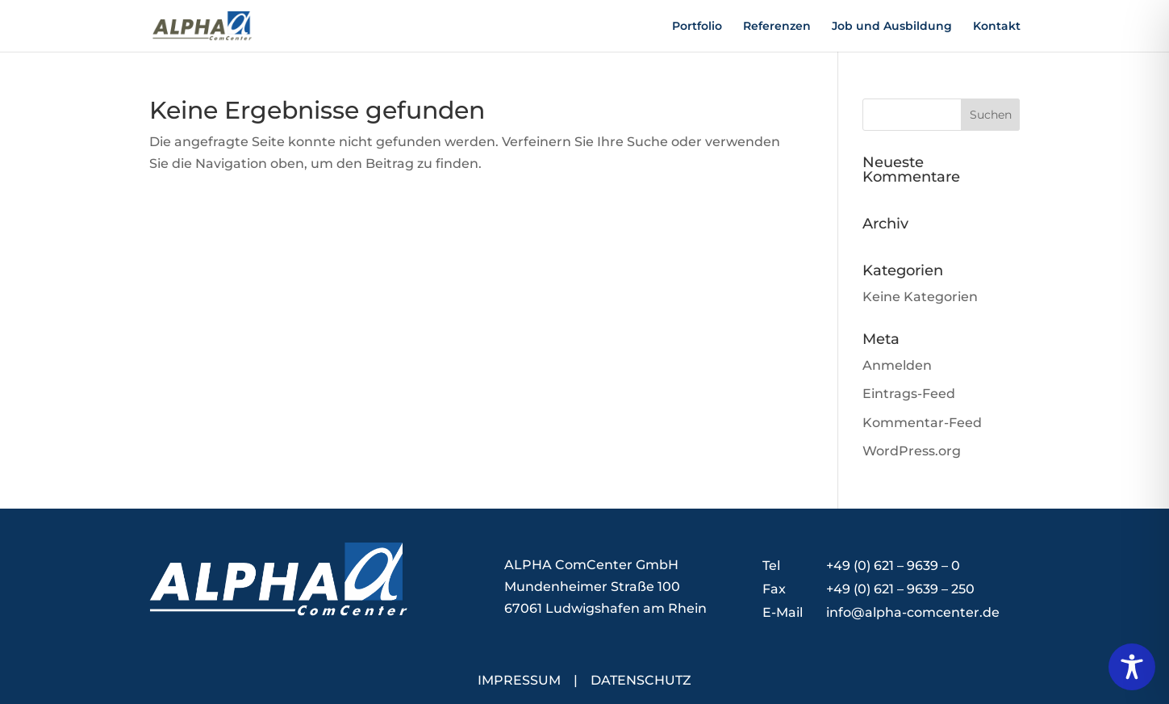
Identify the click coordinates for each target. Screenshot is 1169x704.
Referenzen (777, 26)
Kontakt (997, 26)
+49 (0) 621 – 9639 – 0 (893, 565)
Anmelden (897, 365)
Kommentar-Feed (922, 422)
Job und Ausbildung (892, 26)
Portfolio (697, 26)
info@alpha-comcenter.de (913, 612)
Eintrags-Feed (908, 393)
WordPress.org (911, 451)
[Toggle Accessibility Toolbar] (1132, 667)
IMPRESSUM (519, 680)
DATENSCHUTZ (641, 680)
